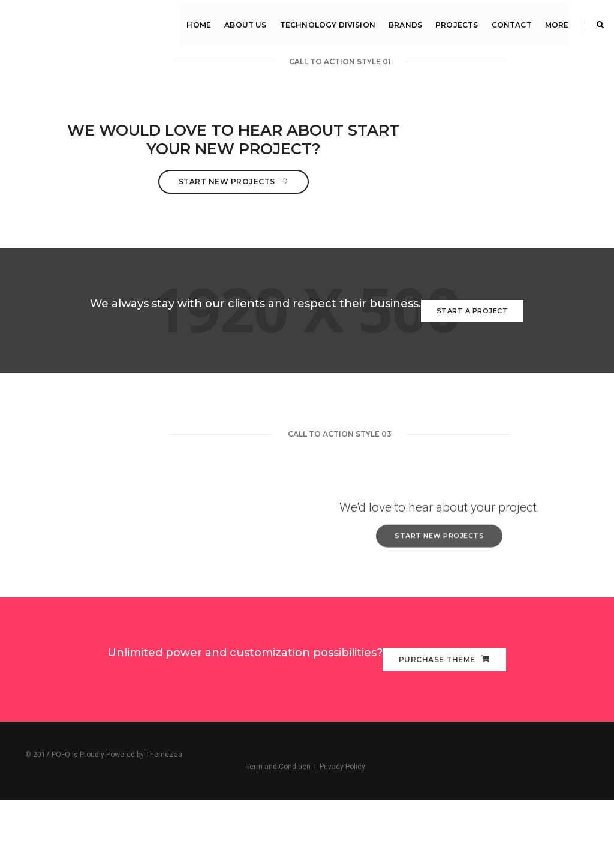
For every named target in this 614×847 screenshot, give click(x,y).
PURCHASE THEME (444, 712)
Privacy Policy (566, 811)
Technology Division (326, 21)
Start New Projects (307, 209)
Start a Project (472, 338)
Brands (403, 21)
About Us (244, 21)
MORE (555, 21)
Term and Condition (501, 811)
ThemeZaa (164, 811)
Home (197, 21)
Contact (510, 21)
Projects (455, 21)
